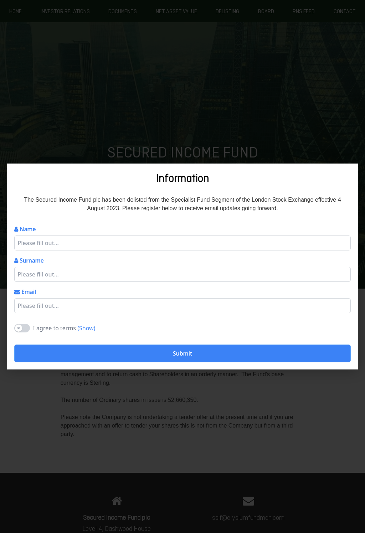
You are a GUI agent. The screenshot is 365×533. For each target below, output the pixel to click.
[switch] (22, 328)
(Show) (86, 328)
